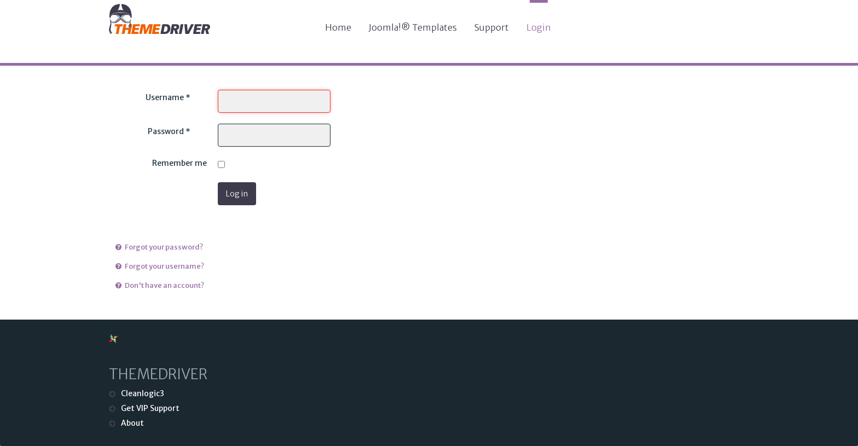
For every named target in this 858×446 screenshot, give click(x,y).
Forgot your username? (164, 266)
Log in (237, 194)
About (132, 423)
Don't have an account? (164, 285)
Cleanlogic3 (142, 393)
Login (538, 27)
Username (168, 97)
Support (491, 27)
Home (338, 27)
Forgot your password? (163, 247)
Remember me (179, 163)
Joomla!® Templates (413, 27)
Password (169, 131)
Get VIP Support (150, 408)
